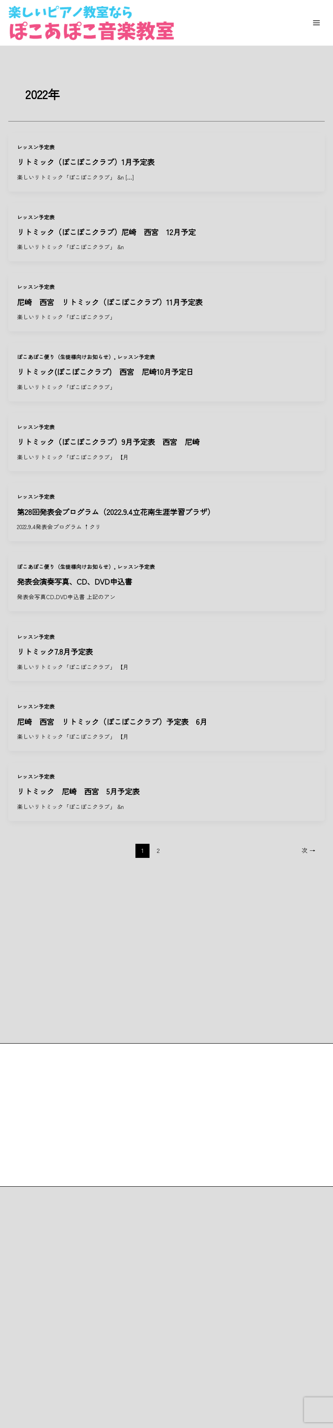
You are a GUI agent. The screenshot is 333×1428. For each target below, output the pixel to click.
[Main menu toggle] (316, 23)
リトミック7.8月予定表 (55, 651)
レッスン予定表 (36, 147)
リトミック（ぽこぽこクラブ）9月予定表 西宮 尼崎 (108, 441)
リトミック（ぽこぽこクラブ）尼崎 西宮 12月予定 (106, 231)
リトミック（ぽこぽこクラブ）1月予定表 (89, 161)
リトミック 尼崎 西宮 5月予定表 (78, 791)
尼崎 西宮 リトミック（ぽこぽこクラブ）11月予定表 (110, 301)
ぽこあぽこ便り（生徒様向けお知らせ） (65, 357)
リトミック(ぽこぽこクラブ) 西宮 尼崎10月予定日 (105, 371)
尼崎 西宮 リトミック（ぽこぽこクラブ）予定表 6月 (112, 721)
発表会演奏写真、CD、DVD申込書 (74, 581)
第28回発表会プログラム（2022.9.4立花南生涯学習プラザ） (116, 511)
